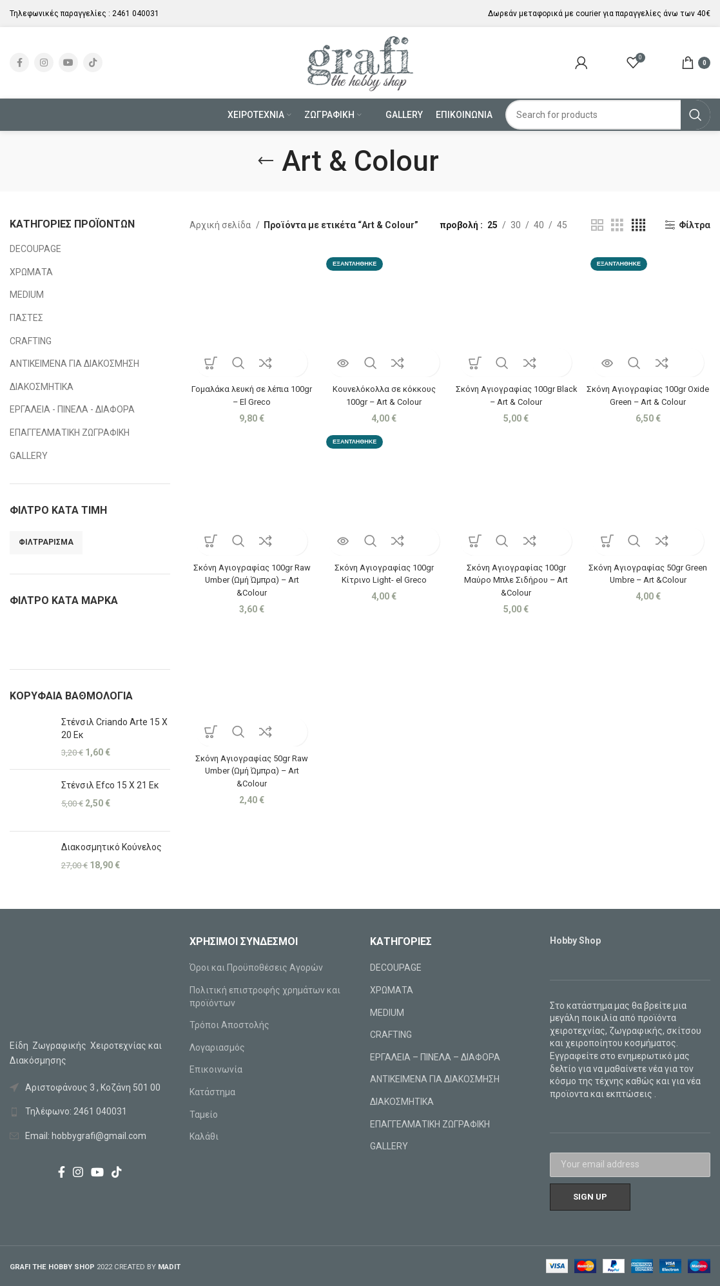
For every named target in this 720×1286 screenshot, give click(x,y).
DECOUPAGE (35, 249)
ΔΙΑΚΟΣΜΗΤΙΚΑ (41, 387)
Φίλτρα (694, 225)
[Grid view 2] (597, 225)
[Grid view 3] (617, 225)
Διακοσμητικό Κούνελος (111, 847)
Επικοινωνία (216, 1069)
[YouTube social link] (68, 62)
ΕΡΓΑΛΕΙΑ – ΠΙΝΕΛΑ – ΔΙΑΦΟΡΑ (435, 1057)
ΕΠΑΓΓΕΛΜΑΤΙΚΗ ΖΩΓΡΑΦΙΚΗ (70, 432)
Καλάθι (204, 1136)
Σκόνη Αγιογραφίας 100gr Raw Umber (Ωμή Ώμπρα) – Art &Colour (249, 577)
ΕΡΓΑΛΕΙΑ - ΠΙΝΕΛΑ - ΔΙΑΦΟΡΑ (72, 409)
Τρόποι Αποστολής (229, 1025)
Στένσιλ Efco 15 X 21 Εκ (110, 785)
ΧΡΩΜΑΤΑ (31, 272)
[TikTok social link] (92, 62)
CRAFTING (31, 341)
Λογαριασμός (217, 1047)
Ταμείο (204, 1114)
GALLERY (29, 456)
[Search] (607, 115)
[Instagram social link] (44, 62)
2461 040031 (135, 13)
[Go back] (265, 161)
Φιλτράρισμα (46, 542)
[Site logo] (360, 62)
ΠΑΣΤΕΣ (26, 318)
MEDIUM (27, 294)
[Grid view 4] (638, 225)
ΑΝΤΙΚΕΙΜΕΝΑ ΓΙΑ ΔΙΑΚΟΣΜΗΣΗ (74, 363)
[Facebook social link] (19, 62)
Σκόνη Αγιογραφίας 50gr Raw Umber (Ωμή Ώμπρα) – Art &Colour (249, 769)
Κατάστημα (212, 1092)
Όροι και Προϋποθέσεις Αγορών (256, 967)
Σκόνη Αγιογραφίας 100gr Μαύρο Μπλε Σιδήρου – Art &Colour (517, 577)
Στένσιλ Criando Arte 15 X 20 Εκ (114, 728)
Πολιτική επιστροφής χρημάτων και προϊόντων (265, 996)
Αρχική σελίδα (221, 225)
